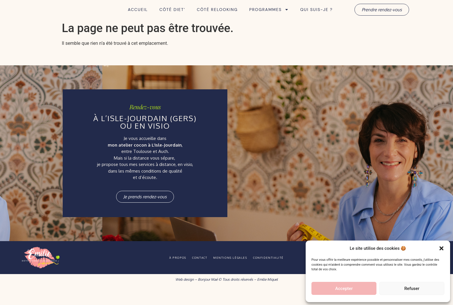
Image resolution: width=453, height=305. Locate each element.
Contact (195, 273)
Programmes (269, 18)
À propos (165, 273)
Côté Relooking (217, 17)
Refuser (411, 288)
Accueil (138, 17)
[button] (441, 245)
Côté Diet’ (172, 17)
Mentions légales (234, 273)
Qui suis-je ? (316, 17)
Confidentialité (281, 273)
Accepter (343, 288)
